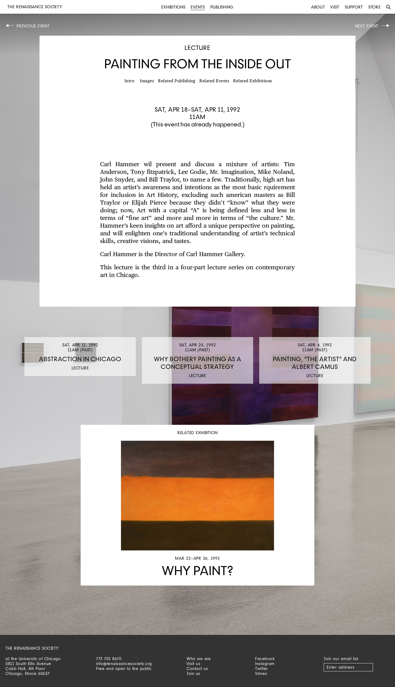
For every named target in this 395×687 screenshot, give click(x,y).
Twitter (261, 668)
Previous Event (33, 26)
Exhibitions (173, 7)
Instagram (265, 663)
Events (198, 7)
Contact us (197, 668)
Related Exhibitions (252, 81)
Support (354, 7)
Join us (193, 673)
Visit (334, 7)
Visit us (193, 663)
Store (374, 7)
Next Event (367, 26)
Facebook (265, 658)
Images (147, 81)
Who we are (199, 658)
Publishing (222, 7)
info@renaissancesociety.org (124, 663)
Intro (130, 81)
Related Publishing (176, 81)
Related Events (214, 81)
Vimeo (261, 673)
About (318, 7)
